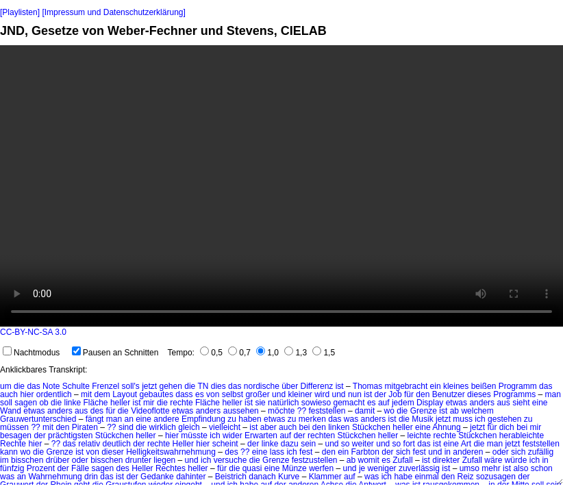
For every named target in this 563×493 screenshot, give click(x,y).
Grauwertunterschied (38, 419)
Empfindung (203, 419)
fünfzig (12, 468)
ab (454, 411)
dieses (479, 394)
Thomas (367, 386)
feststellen (327, 411)
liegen (164, 460)
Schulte (76, 386)
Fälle (80, 468)
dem (102, 394)
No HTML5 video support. (281, 186)
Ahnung (446, 427)
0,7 (239, 352)
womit (368, 460)
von (212, 394)
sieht (520, 402)
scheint (225, 443)
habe (403, 476)
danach (262, 476)
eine (540, 402)
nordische (261, 386)
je (362, 468)
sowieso (316, 402)
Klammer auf (332, 476)
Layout (124, 394)
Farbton (365, 452)
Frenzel (105, 386)
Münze (294, 468)
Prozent (41, 468)
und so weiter (349, 443)
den (422, 394)
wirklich (162, 427)
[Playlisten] (20, 12)
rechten (321, 435)
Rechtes (170, 468)
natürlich (283, 402)
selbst (232, 394)
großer (257, 394)
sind (126, 427)
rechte (181, 402)
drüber (58, 460)
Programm (518, 386)
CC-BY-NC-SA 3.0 (33, 332)
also (520, 468)
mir (149, 402)
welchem (477, 411)
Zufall (402, 460)
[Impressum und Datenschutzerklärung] (113, 12)
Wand (10, 411)
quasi (252, 468)
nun (355, 394)
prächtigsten (70, 435)
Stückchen (371, 427)
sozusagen (496, 476)
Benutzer (448, 394)
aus (503, 402)
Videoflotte (150, 411)
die (19, 386)
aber (268, 427)
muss (463, 419)
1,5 (323, 352)
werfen (321, 468)
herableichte (521, 435)
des (96, 411)
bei (304, 427)
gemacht (349, 402)
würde (516, 460)
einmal (426, 476)
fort (409, 443)
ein (435, 386)
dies (218, 386)
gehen (171, 386)
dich (506, 427)
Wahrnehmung (55, 476)
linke (72, 402)
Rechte (13, 443)
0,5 (211, 352)
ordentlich (54, 394)
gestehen (504, 419)
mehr (490, 468)
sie (260, 402)
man (553, 394)
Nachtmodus (31, 352)
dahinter (190, 476)
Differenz (317, 386)
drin (91, 476)
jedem (403, 402)
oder (500, 452)
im (4, 460)
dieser (112, 452)
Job (394, 394)
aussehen (241, 411)
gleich (188, 427)
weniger (382, 468)
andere (166, 419)
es (199, 394)
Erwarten (261, 435)
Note (51, 386)
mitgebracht (406, 386)
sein (308, 443)
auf (384, 402)
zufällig (540, 452)
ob (43, 402)
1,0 (267, 352)
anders (482, 402)
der (380, 394)
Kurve (288, 476)
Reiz (466, 476)
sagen (25, 402)
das (33, 386)
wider (232, 435)
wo (389, 411)
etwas (456, 402)
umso (469, 468)
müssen (14, 427)
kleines (455, 386)
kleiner (300, 394)
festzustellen (315, 460)
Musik (422, 419)
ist (340, 386)
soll (6, 402)
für (409, 394)
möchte (281, 411)
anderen (468, 452)
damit (365, 411)
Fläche (96, 402)
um (6, 386)
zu (231, 419)
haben (249, 419)
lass (277, 452)
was (351, 419)
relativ (89, 443)
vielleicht (224, 427)
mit (86, 394)
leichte (419, 435)
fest (305, 452)
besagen (16, 435)
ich (480, 419)
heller (120, 402)
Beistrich (231, 476)
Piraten (85, 427)
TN (202, 386)
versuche (230, 460)
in (448, 452)
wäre (493, 460)
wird (321, 394)
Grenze (423, 411)
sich (403, 452)
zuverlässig (419, 468)
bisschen (27, 460)
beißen (484, 386)
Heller (183, 443)
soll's (131, 386)
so (396, 443)
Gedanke (157, 476)
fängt (95, 419)
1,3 (295, 352)
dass (183, 394)
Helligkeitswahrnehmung (171, 452)
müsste (194, 435)
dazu (290, 443)
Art (466, 443)
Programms (514, 394)
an (128, 419)
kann (9, 452)
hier (27, 394)
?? (301, 411)
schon (542, 468)
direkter (446, 460)
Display (429, 402)
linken (338, 427)
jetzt (149, 386)
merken (312, 419)
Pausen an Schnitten (115, 352)
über (290, 386)
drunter (138, 460)
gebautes (156, 394)
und (279, 394)
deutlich (117, 443)
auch (9, 394)
